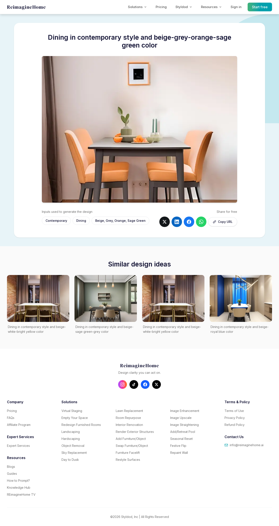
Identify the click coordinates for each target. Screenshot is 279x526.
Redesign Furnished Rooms (81, 425)
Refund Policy (235, 425)
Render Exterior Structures (135, 432)
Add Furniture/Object (131, 439)
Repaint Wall (179, 452)
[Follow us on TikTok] (133, 384)
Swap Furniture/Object (132, 445)
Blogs (11, 466)
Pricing (161, 7)
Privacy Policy (235, 418)
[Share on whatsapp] (201, 222)
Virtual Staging (71, 411)
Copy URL (223, 222)
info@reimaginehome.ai (244, 445)
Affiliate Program (19, 425)
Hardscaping (70, 439)
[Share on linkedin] (177, 222)
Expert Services (18, 445)
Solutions (137, 7)
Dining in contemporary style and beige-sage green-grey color (104, 329)
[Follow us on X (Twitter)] (156, 384)
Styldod (183, 7)
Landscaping (70, 432)
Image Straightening (184, 425)
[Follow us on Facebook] (145, 384)
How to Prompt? (18, 480)
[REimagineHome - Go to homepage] (26, 7)
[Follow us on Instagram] (122, 384)
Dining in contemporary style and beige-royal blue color (240, 329)
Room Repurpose (128, 418)
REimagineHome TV (21, 494)
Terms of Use (234, 411)
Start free (260, 7)
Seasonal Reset (181, 439)
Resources (211, 7)
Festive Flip (178, 445)
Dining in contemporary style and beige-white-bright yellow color (37, 329)
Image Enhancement (184, 411)
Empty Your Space (74, 418)
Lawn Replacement (129, 411)
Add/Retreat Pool (182, 432)
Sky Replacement (74, 452)
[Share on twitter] (164, 222)
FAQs (10, 418)
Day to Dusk (70, 459)
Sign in (236, 7)
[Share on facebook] (189, 222)
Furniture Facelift (128, 452)
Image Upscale (181, 418)
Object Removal (72, 445)
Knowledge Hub (18, 487)
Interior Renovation (129, 425)
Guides (12, 473)
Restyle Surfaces (128, 459)
